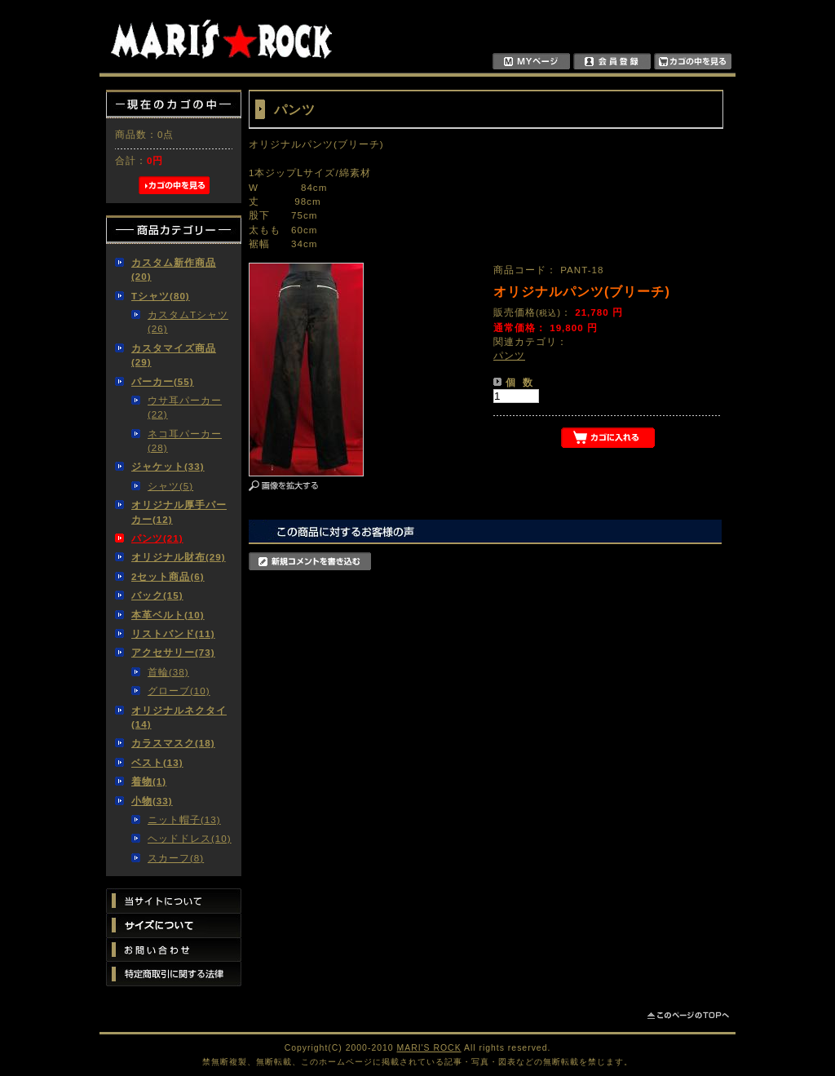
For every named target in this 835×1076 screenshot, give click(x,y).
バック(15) (157, 595)
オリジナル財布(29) (178, 556)
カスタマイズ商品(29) (173, 355)
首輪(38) (168, 671)
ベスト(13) (157, 762)
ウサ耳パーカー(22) (185, 407)
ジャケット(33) (168, 466)
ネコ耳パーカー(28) (185, 440)
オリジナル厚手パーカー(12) (179, 511)
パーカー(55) (162, 381)
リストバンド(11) (173, 633)
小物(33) (152, 800)
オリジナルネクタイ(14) (179, 717)
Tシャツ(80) (160, 295)
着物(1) (148, 781)
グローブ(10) (179, 690)
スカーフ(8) (176, 857)
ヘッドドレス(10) (190, 838)
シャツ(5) (170, 485)
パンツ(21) (157, 538)
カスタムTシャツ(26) (188, 321)
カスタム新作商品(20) (173, 269)
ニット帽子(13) (184, 819)
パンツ (509, 355)
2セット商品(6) (168, 576)
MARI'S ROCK (429, 1047)
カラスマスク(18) (173, 742)
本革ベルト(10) (168, 614)
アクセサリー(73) (173, 652)
